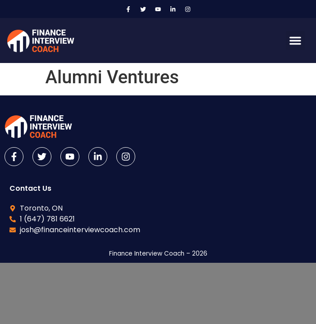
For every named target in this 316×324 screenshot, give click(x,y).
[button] (295, 40)
